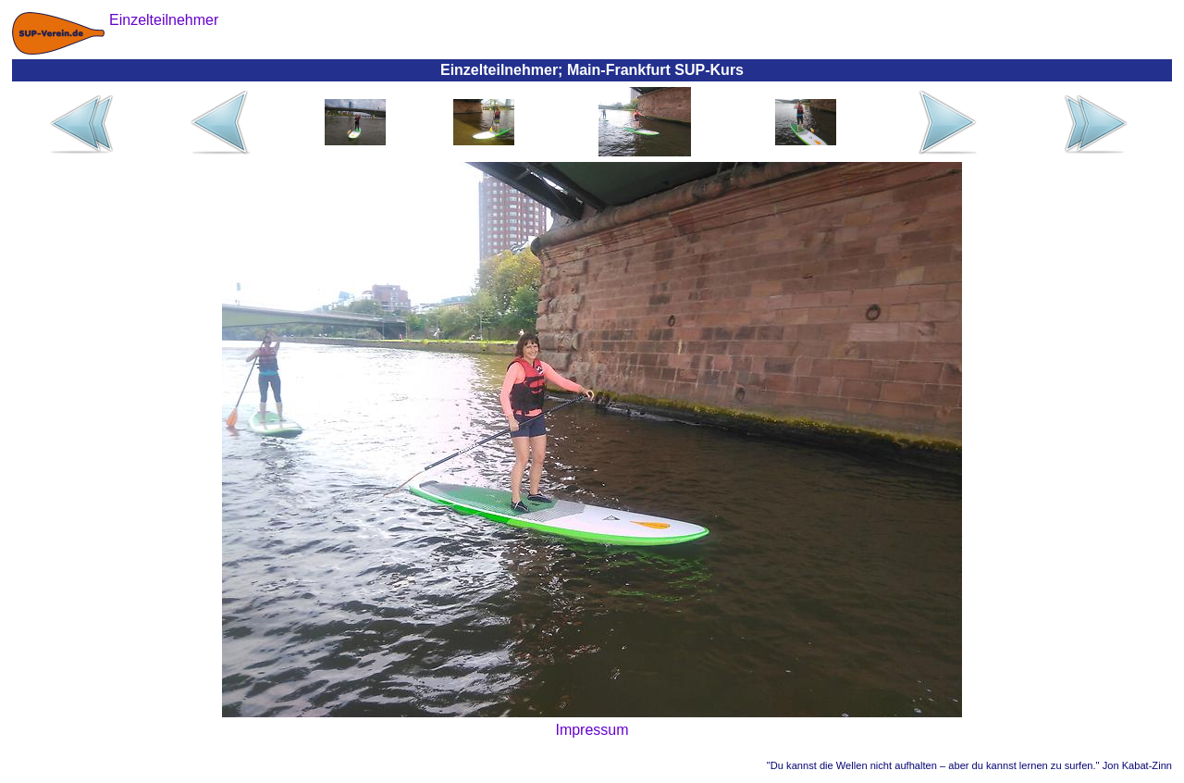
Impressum (591, 730)
